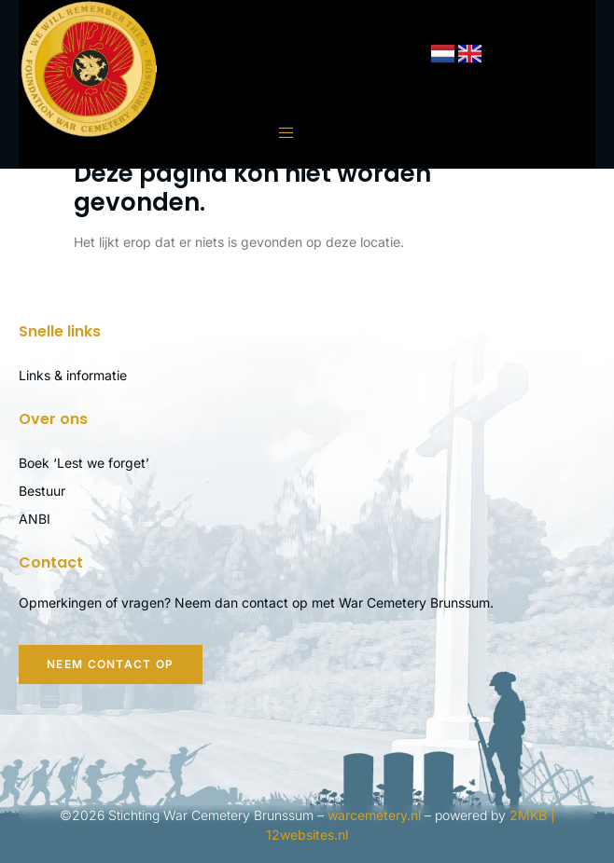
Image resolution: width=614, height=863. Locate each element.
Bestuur (42, 491)
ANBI (34, 519)
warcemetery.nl (374, 815)
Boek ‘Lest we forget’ (84, 463)
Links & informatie (73, 375)
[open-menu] (277, 133)
